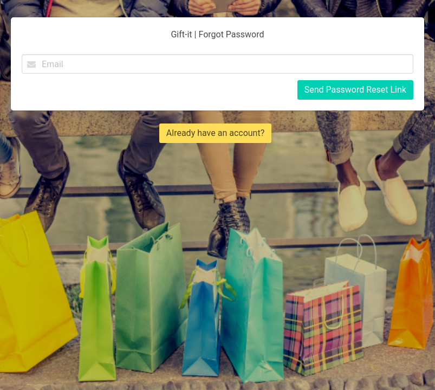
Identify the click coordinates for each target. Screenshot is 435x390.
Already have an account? (215, 133)
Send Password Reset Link (355, 89)
